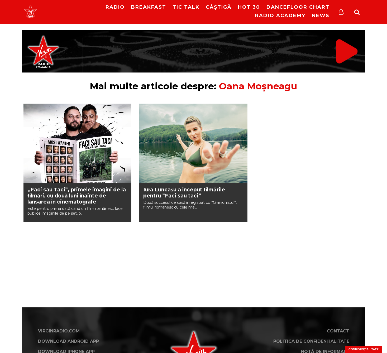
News (320, 15)
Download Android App (68, 341)
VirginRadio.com (59, 330)
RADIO (115, 7)
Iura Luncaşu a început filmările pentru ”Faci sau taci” (184, 193)
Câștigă (219, 7)
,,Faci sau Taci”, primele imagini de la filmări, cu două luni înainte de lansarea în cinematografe (76, 196)
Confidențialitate (363, 349)
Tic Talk (186, 7)
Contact (338, 330)
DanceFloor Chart (297, 7)
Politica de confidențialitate (311, 341)
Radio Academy (280, 15)
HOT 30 (249, 7)
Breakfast (148, 7)
